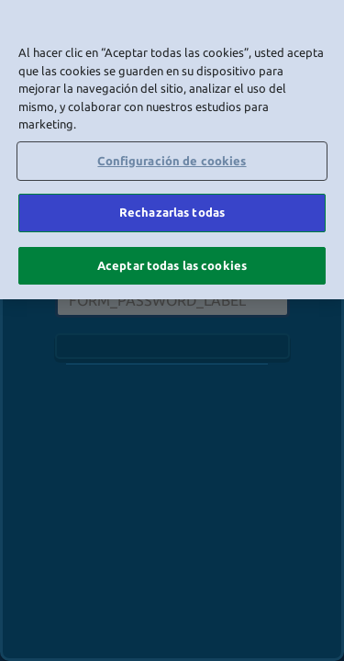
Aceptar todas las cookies (172, 265)
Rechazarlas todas (172, 212)
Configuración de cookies (171, 160)
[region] (172, 149)
